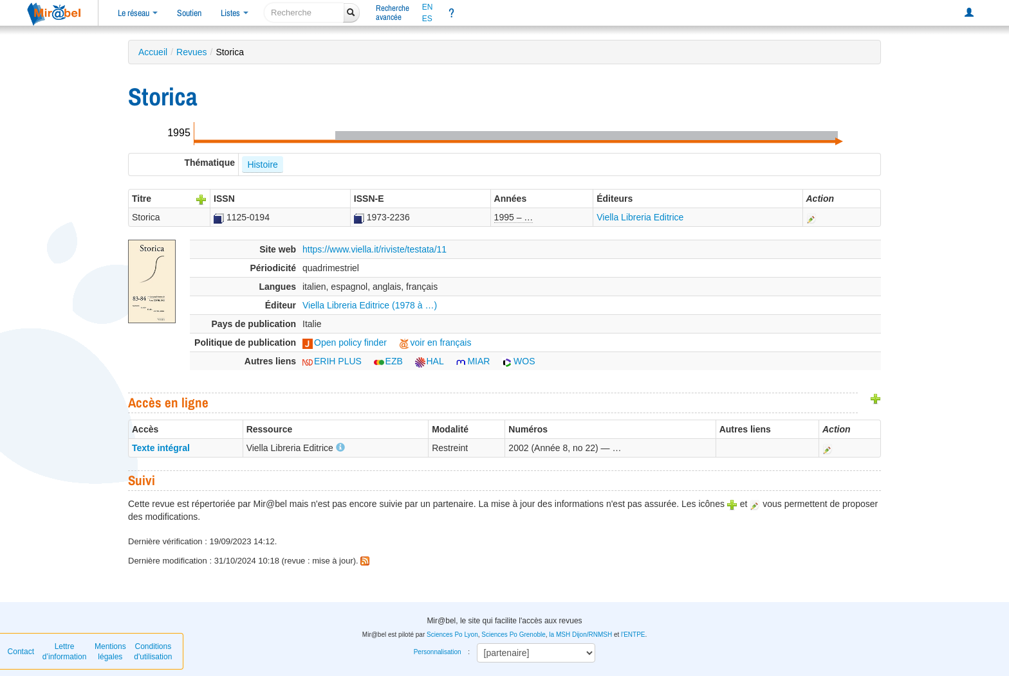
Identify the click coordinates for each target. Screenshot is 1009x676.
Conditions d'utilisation (153, 651)
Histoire (262, 164)
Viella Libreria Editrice (640, 217)
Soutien (189, 13)
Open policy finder (344, 342)
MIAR (473, 361)
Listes (234, 13)
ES (427, 18)
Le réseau (138, 13)
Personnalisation (437, 651)
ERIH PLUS (332, 361)
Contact (21, 651)
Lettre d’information (64, 651)
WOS (518, 361)
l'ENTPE (633, 634)
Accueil (152, 52)
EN (427, 7)
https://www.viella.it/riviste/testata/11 (374, 249)
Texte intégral (161, 448)
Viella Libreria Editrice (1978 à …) (369, 305)
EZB (388, 361)
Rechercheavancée (392, 12)
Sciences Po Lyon (452, 634)
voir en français (435, 342)
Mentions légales (110, 651)
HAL (429, 361)
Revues (191, 52)
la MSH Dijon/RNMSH (580, 634)
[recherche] (304, 12)
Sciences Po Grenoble (513, 634)
